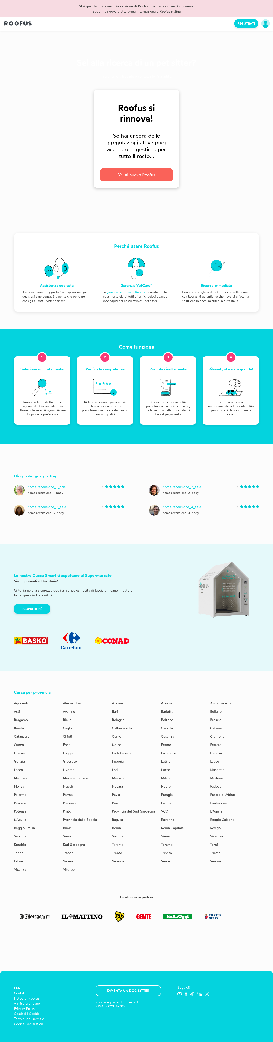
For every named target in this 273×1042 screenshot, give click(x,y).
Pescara (20, 803)
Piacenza (69, 803)
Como (116, 736)
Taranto (117, 845)
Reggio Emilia (24, 828)
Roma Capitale (172, 828)
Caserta (167, 728)
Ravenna (167, 820)
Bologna (118, 720)
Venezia (118, 861)
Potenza (20, 811)
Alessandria (72, 703)
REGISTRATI (246, 23)
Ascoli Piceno (220, 703)
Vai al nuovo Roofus (136, 174)
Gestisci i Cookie (27, 1014)
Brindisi (19, 728)
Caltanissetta (122, 728)
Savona (117, 836)
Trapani (68, 853)
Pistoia (166, 803)
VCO (164, 811)
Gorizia (19, 761)
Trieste (215, 853)
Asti (17, 712)
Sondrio (20, 845)
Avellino (69, 712)
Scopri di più (32, 609)
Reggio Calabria (222, 820)
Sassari (68, 836)
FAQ (17, 988)
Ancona (117, 703)
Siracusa (216, 836)
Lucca (165, 770)
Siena (165, 836)
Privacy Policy (24, 1009)
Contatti (20, 993)
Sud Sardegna (74, 845)
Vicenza (20, 870)
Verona (215, 861)
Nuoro (166, 786)
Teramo (167, 845)
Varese (68, 861)
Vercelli (166, 861)
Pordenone (218, 803)
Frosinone (168, 753)
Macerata (217, 770)
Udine (116, 745)
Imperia (118, 761)
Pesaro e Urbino (222, 795)
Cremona (217, 736)
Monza (19, 786)
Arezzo (166, 703)
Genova (216, 753)
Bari (115, 712)
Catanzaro (21, 736)
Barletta (167, 712)
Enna (66, 745)
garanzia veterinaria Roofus (126, 292)
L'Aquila (216, 811)
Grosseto (70, 761)
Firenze (19, 753)
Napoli (68, 786)
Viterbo (69, 870)
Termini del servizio (29, 1019)
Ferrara (215, 745)
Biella (67, 720)
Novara (117, 786)
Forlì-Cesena (121, 753)
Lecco (18, 770)
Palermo (20, 795)
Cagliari (68, 728)
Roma (116, 828)
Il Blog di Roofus (26, 998)
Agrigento (21, 703)
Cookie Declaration (28, 1024)
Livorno (68, 770)
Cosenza (167, 736)
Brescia (215, 720)
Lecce (214, 761)
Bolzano (167, 720)
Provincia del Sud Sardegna (133, 811)
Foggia (68, 753)
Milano (166, 778)
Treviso (166, 853)
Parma (68, 795)
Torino (18, 853)
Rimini (68, 828)
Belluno (216, 712)
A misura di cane (27, 1003)
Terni (214, 845)
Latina (165, 761)
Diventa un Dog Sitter (128, 991)
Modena (216, 778)
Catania (216, 728)
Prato (67, 811)
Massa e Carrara (75, 778)
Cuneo (19, 745)
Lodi (115, 770)
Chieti (67, 736)
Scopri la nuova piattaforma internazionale (137, 11)
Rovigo (215, 828)
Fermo (166, 745)
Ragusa (117, 820)
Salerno (20, 836)
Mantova (20, 778)
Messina (118, 778)
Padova (215, 786)
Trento (117, 853)
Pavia (116, 795)
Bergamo (21, 720)
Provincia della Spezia (80, 820)
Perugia (167, 795)
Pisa (115, 803)
